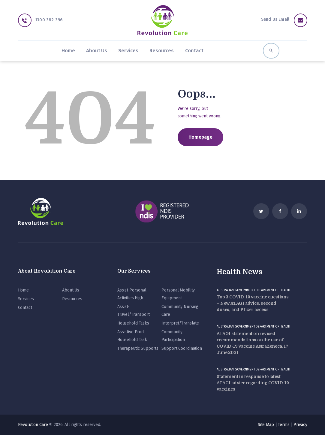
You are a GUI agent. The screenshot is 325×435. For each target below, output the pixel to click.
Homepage (200, 137)
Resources (72, 298)
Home (23, 290)
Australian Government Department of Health (253, 290)
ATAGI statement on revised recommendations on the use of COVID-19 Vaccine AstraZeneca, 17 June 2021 (252, 343)
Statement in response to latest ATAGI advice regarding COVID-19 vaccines (253, 382)
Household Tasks (133, 323)
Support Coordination (181, 348)
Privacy (300, 424)
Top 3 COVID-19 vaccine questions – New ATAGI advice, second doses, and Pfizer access (253, 303)
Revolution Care (33, 424)
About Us (70, 290)
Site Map (266, 424)
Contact (25, 307)
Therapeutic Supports (137, 348)
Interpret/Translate (180, 323)
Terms (283, 424)
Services (26, 298)
